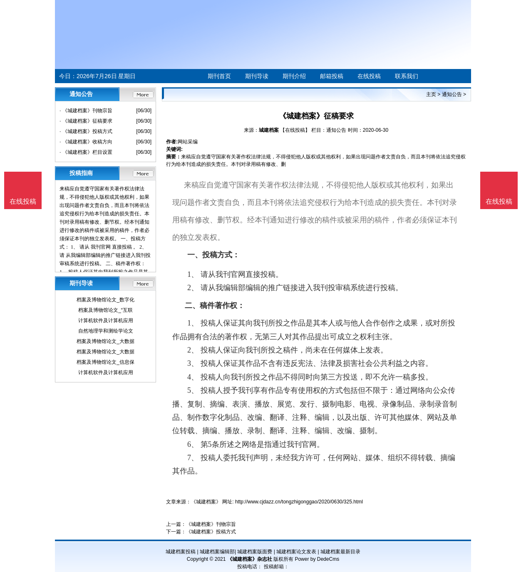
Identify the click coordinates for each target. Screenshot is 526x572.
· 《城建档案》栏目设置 (86, 152)
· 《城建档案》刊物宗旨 (86, 110)
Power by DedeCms (317, 559)
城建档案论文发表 (296, 552)
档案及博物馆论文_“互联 (105, 310)
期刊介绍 (294, 76)
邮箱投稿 (331, 76)
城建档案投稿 (181, 552)
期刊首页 (219, 76)
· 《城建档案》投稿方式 (86, 131)
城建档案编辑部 (217, 552)
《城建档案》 (206, 502)
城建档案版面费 (254, 552)
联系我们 (406, 76)
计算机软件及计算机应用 (105, 320)
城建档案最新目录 (340, 552)
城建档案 (269, 130)
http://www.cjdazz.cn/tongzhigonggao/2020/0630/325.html (299, 502)
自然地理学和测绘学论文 (105, 331)
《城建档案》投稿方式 (211, 532)
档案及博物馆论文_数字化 (105, 300)
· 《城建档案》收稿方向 (86, 142)
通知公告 (452, 94)
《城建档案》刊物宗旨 (211, 524)
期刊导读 (256, 76)
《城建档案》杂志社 (249, 559)
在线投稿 (369, 76)
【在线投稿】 (295, 130)
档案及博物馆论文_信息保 (105, 362)
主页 (431, 94)
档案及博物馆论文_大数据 (105, 341)
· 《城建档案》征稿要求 (86, 121)
